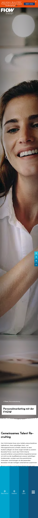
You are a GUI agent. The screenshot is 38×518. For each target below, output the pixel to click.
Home (6, 401)
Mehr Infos (29, 4)
